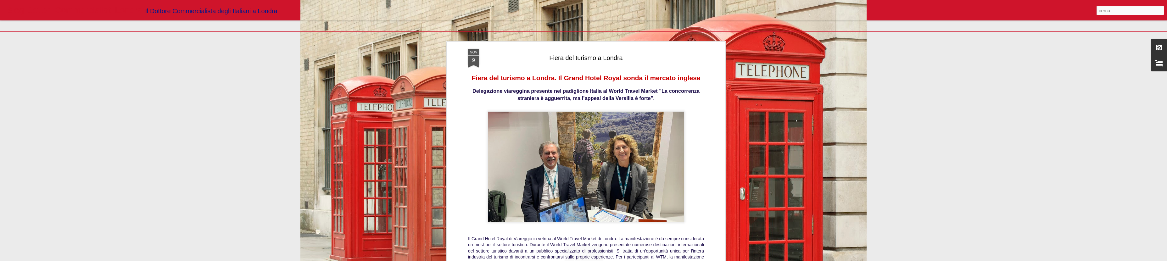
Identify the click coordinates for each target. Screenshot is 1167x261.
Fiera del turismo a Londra (586, 57)
